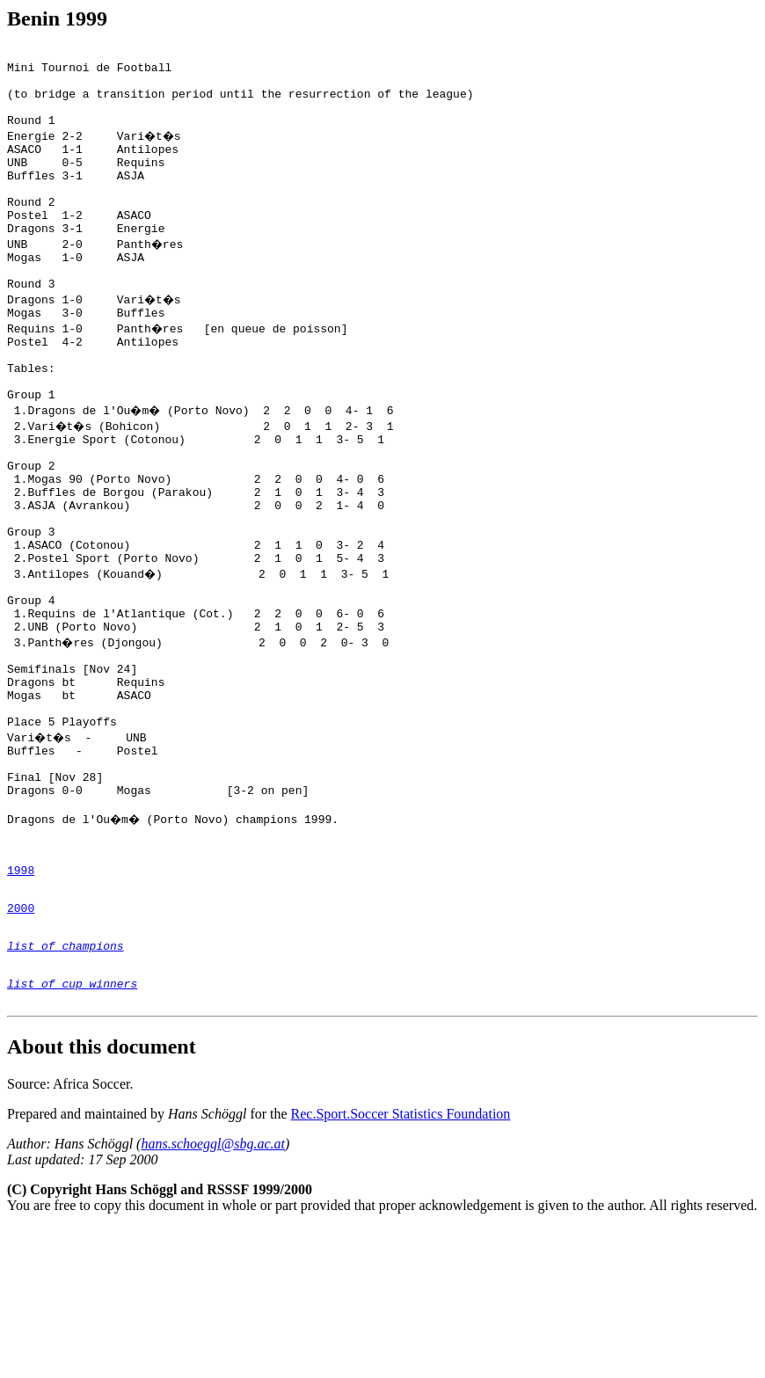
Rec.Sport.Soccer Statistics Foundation (401, 1264)
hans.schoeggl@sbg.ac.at (213, 1294)
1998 (20, 1002)
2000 (20, 1045)
